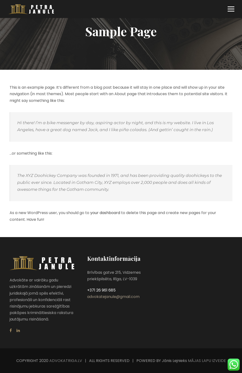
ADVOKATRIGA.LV (65, 360)
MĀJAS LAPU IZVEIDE (206, 360)
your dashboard (105, 213)
